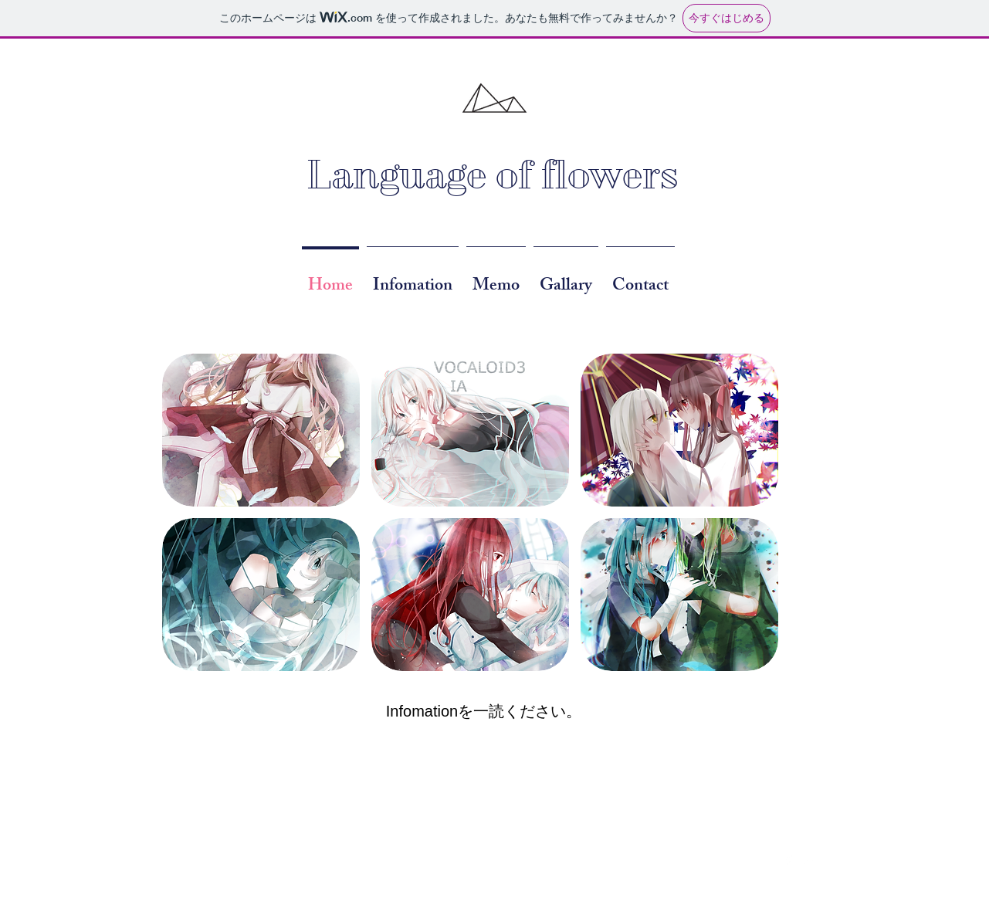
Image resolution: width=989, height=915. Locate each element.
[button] (261, 430)
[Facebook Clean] (789, 860)
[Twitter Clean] (809, 860)
